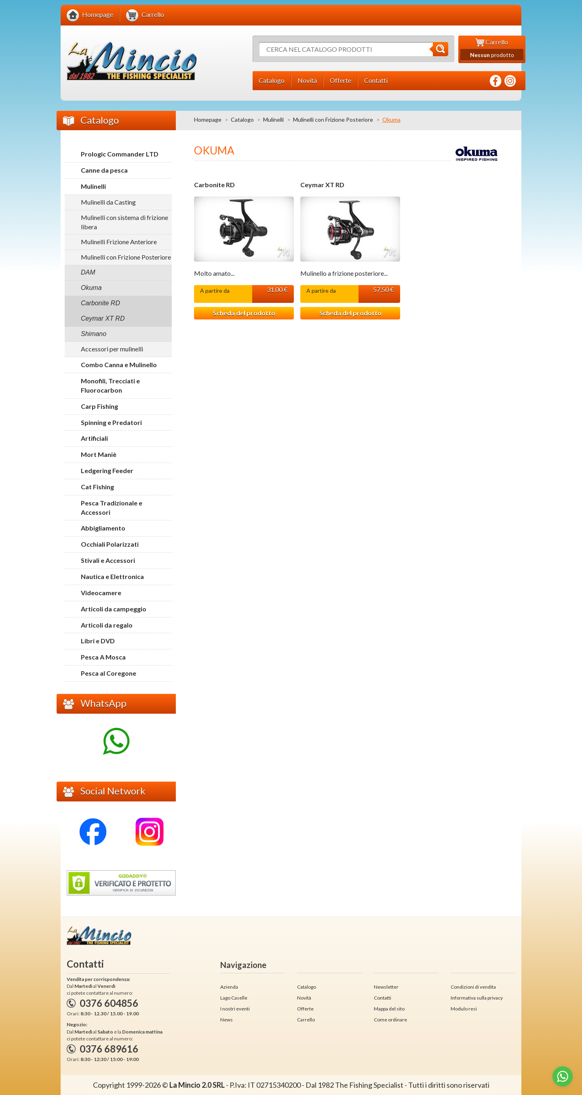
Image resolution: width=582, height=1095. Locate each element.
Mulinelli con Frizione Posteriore (333, 119)
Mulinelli (273, 119)
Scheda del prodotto (244, 313)
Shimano (93, 333)
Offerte (305, 1009)
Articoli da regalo (107, 625)
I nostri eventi (235, 1009)
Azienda (229, 987)
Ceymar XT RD (322, 184)
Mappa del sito (389, 1009)
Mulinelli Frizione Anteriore (119, 241)
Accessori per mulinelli (112, 349)
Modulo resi (464, 1009)
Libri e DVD (98, 641)
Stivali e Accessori (108, 560)
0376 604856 (109, 1003)
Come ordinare (390, 1020)
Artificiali (94, 438)
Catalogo (242, 119)
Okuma (91, 287)
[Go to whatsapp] (562, 1076)
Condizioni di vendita (473, 987)
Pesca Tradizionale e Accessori (111, 507)
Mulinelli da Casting (108, 202)
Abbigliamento (103, 528)
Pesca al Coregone (108, 673)
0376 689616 (109, 1049)
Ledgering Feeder (107, 470)
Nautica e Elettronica (112, 576)
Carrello (306, 1020)
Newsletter (386, 987)
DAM (88, 272)
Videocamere (101, 592)
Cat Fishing (97, 486)
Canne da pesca (104, 170)
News (226, 1020)
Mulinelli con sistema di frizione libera (124, 222)
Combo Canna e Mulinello (119, 364)
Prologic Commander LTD (119, 154)
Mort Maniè (98, 454)
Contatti (382, 998)
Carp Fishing (99, 406)
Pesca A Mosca (103, 657)
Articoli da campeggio (113, 609)
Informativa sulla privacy (477, 998)
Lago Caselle (233, 998)
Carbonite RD (214, 184)
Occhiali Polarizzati (110, 544)
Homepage (207, 119)
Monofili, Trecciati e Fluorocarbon (110, 385)
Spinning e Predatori (111, 422)
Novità (304, 998)
